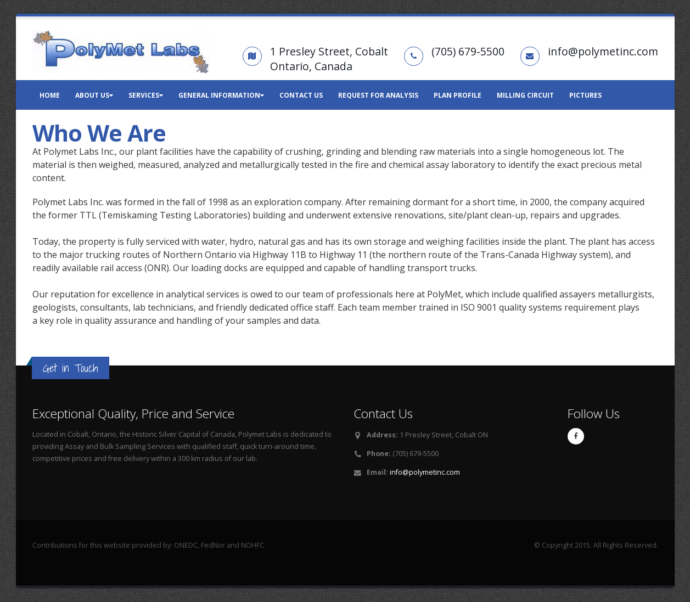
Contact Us (301, 95)
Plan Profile (457, 95)
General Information (221, 95)
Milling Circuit (525, 95)
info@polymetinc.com (425, 472)
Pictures (585, 95)
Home (50, 95)
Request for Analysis (378, 95)
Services (145, 95)
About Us (94, 95)
